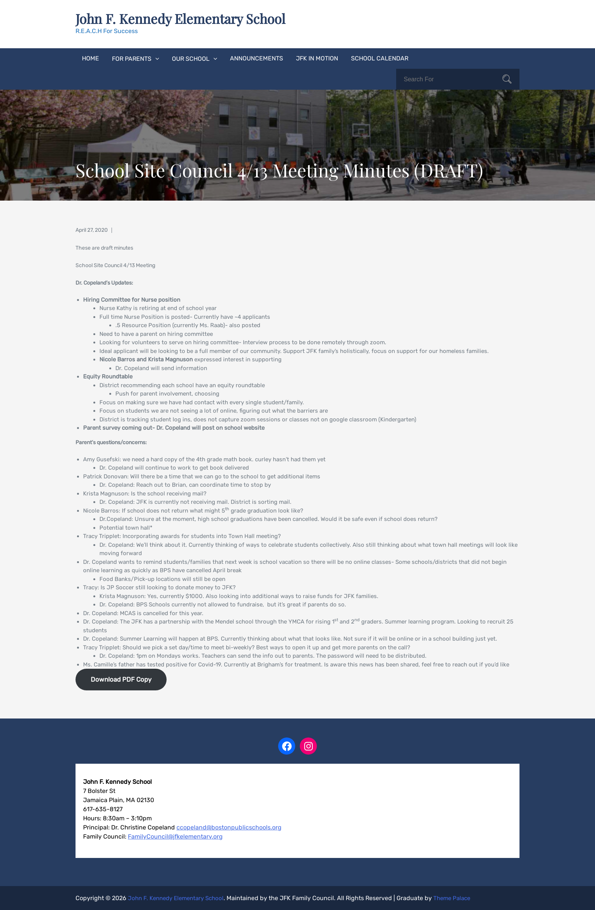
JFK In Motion (317, 58)
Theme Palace (460, 897)
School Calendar (379, 58)
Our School (190, 58)
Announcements (256, 58)
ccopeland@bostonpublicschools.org (229, 827)
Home (90, 58)
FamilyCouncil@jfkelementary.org (175, 836)
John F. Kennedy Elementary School (183, 18)
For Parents (131, 58)
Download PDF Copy (121, 679)
